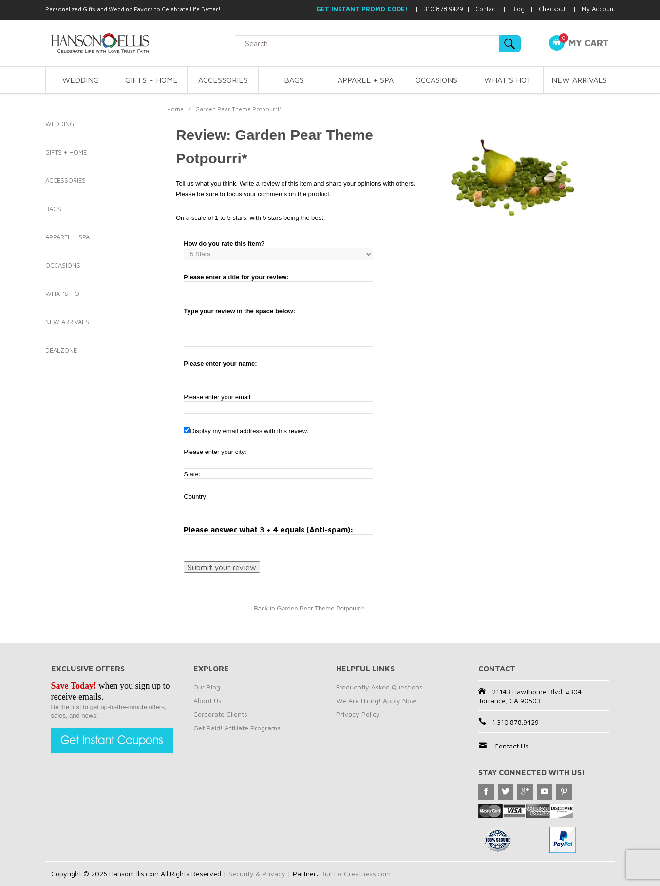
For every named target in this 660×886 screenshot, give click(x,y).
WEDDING (80, 80)
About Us (207, 700)
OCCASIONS (436, 80)
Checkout (552, 9)
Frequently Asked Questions (379, 687)
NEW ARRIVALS (579, 80)
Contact (486, 9)
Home (175, 109)
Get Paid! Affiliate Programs (237, 728)
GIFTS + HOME (151, 80)
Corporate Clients (220, 714)
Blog (518, 9)
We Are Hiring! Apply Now (376, 700)
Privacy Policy (358, 714)
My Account (598, 9)
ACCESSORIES (223, 80)
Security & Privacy (256, 873)
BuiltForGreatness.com (356, 873)
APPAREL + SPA (366, 80)
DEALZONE (61, 350)
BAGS (294, 80)
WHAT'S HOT (508, 80)
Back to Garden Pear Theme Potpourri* (309, 608)
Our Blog (206, 687)
